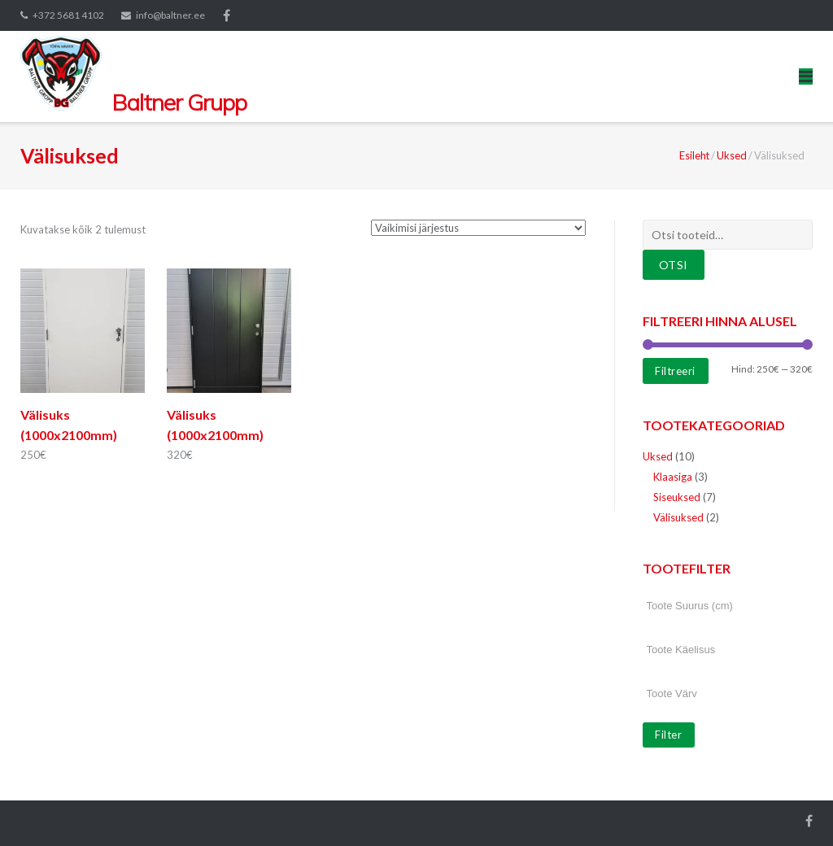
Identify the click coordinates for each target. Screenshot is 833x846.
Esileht (694, 155)
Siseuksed (676, 497)
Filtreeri (675, 370)
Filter (668, 734)
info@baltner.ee (170, 15)
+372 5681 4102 (68, 15)
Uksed (732, 155)
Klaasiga (672, 476)
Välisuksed (678, 517)
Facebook (226, 15)
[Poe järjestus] (478, 228)
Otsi (673, 265)
